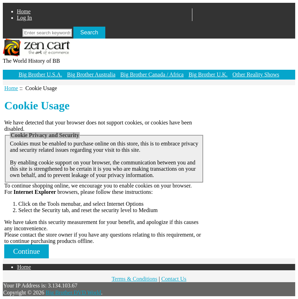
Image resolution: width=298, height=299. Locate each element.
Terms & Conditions (134, 279)
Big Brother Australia (91, 74)
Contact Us (174, 279)
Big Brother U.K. (207, 74)
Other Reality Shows (255, 74)
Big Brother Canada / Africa (152, 74)
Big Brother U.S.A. (40, 74)
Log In (24, 18)
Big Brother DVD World (73, 292)
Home (24, 11)
